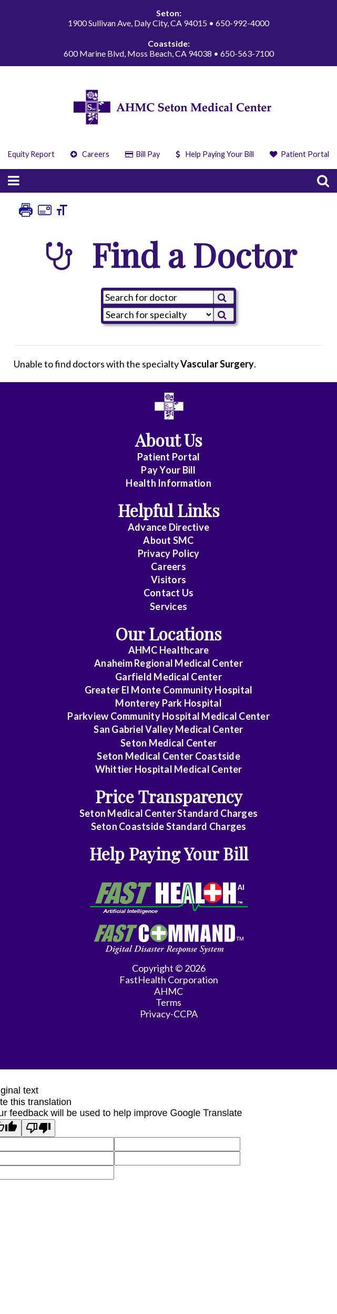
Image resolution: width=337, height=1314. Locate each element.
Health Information (168, 483)
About (168, 540)
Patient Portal (300, 154)
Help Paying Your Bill (215, 154)
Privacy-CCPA (169, 1013)
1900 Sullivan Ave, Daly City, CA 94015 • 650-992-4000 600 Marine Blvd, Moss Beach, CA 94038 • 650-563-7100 (168, 33)
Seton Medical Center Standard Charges (168, 813)
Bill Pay (142, 154)
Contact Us (169, 592)
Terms (168, 1002)
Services (168, 606)
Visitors (168, 579)
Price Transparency (168, 796)
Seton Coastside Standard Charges (169, 826)
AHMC (168, 991)
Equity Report (31, 154)
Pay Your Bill (168, 470)
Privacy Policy (169, 553)
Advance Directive (168, 527)
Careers (89, 154)
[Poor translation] (38, 1128)
